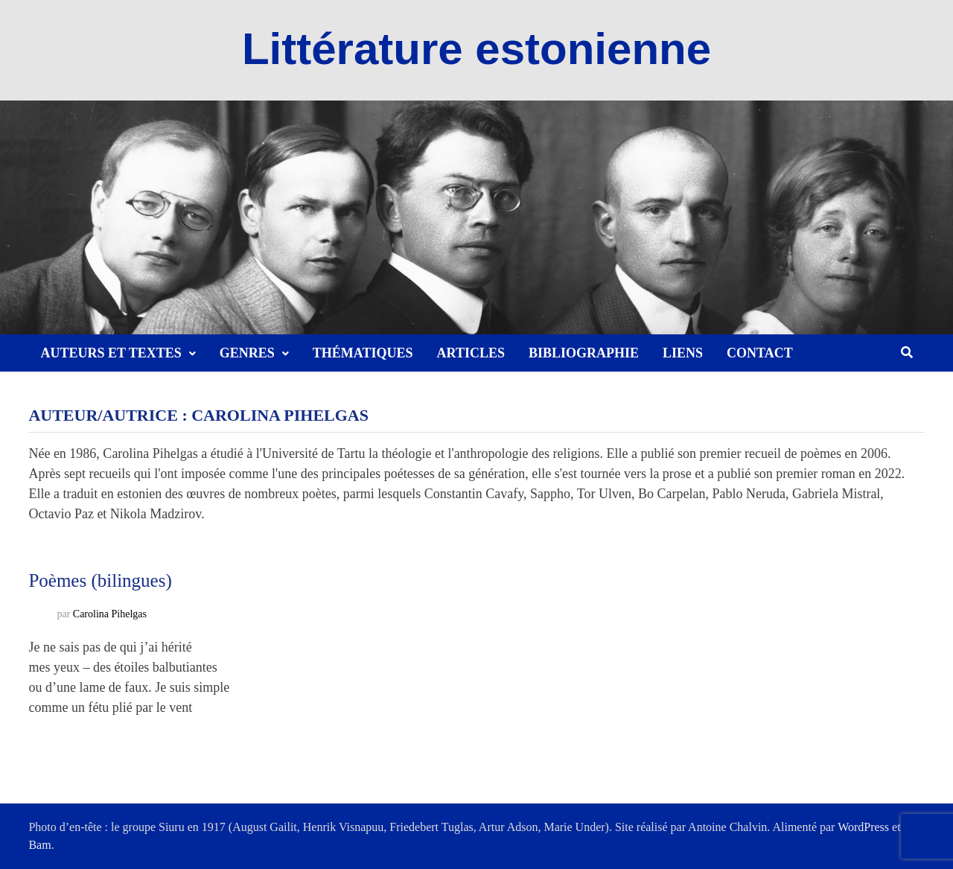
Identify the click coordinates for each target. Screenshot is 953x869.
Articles (471, 353)
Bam (39, 844)
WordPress (863, 827)
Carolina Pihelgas (110, 614)
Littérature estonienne (476, 49)
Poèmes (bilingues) (99, 580)
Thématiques (363, 353)
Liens (683, 353)
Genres (247, 353)
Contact (760, 353)
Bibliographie (584, 353)
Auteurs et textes (110, 353)
